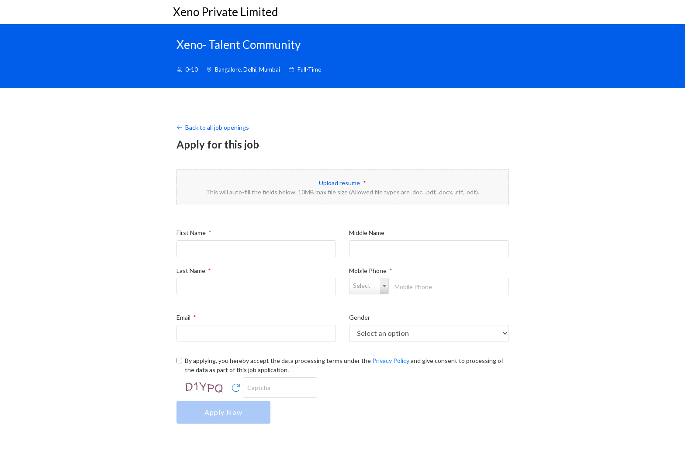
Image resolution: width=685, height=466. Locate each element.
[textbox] (368, 285)
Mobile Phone (370, 270)
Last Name (193, 270)
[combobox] (369, 286)
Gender (359, 317)
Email (186, 317)
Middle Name (366, 232)
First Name (193, 232)
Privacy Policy (390, 360)
